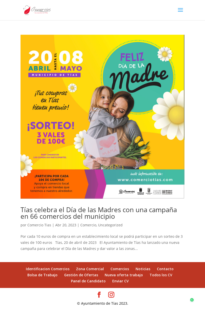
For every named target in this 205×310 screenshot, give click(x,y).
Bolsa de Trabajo (42, 274)
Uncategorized (110, 225)
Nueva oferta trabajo (124, 274)
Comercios (119, 268)
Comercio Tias (39, 225)
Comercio (88, 225)
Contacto (165, 268)
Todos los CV (161, 274)
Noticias (143, 268)
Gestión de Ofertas (81, 274)
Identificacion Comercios (47, 268)
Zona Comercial (90, 268)
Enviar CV (120, 281)
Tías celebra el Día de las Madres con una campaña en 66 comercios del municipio (99, 213)
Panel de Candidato (88, 281)
